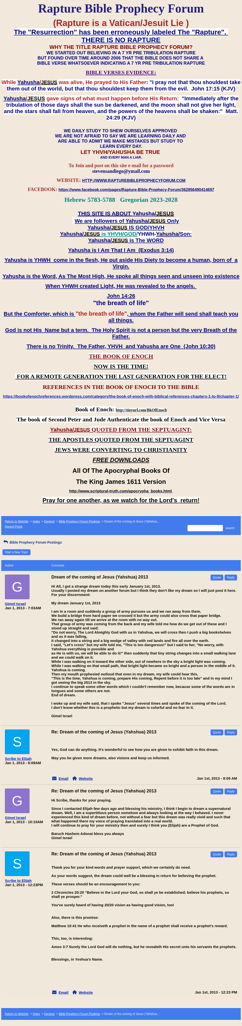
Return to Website (17, 521)
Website (86, 778)
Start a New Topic (16, 552)
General (49, 521)
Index (36, 521)
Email (63, 778)
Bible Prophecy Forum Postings (79, 521)
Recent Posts (13, 526)
